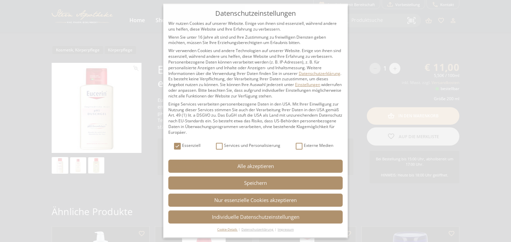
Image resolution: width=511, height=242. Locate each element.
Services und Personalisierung (248, 146)
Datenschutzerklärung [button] (257, 229)
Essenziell (187, 146)
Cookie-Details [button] (227, 229)
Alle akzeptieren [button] (255, 166)
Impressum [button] (286, 229)
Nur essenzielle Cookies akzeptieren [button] (255, 200)
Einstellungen (307, 84)
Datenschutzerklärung (319, 73)
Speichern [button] (255, 182)
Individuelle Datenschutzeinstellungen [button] (255, 216)
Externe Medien (314, 146)
